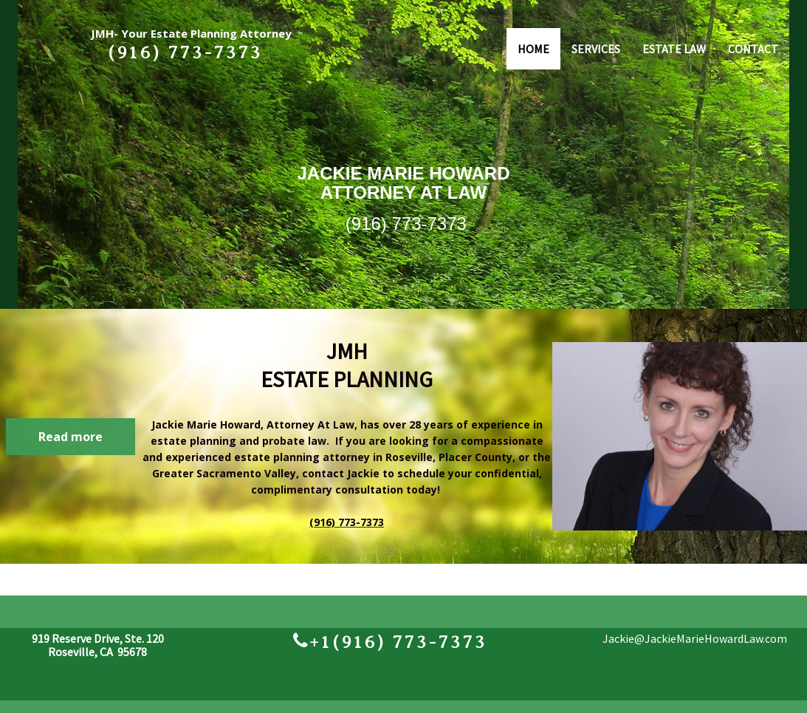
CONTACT (753, 48)
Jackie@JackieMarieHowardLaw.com (694, 638)
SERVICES (595, 48)
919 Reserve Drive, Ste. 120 (98, 638)
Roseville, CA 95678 (97, 651)
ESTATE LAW (674, 48)
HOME (533, 48)
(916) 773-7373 (406, 223)
